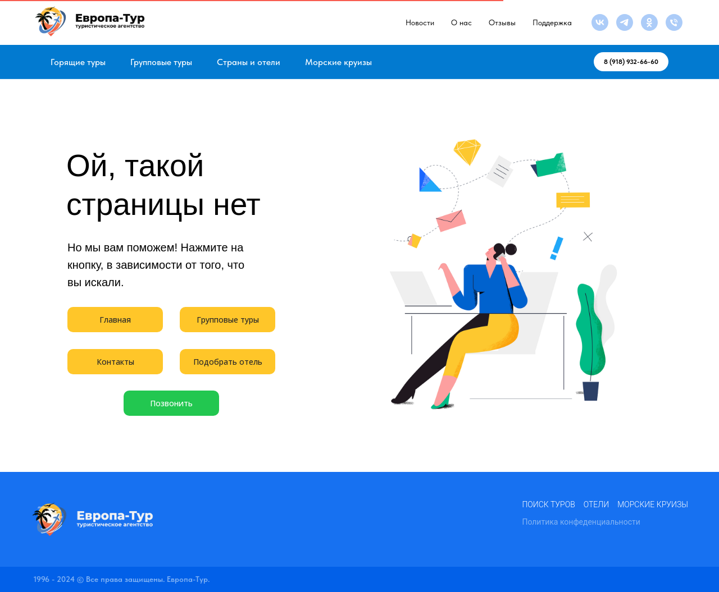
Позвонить (171, 403)
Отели (596, 504)
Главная (115, 319)
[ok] (649, 22)
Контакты (115, 361)
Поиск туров (548, 504)
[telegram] (624, 22)
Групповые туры (161, 62)
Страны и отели (248, 62)
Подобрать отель (227, 361)
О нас (461, 22)
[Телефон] (674, 22)
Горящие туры (78, 62)
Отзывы (502, 22)
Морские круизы (338, 62)
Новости (420, 22)
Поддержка (552, 22)
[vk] (599, 22)
